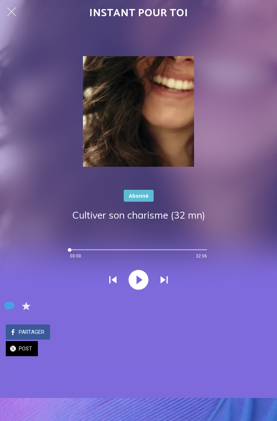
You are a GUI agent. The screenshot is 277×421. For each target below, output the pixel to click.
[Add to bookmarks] (26, 305)
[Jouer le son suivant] (164, 280)
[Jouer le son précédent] (113, 280)
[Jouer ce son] (138, 280)
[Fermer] (11, 11)
